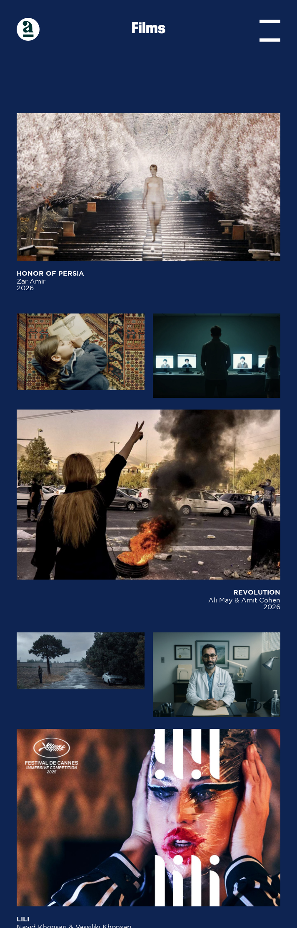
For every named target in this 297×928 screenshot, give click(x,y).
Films (148, 29)
